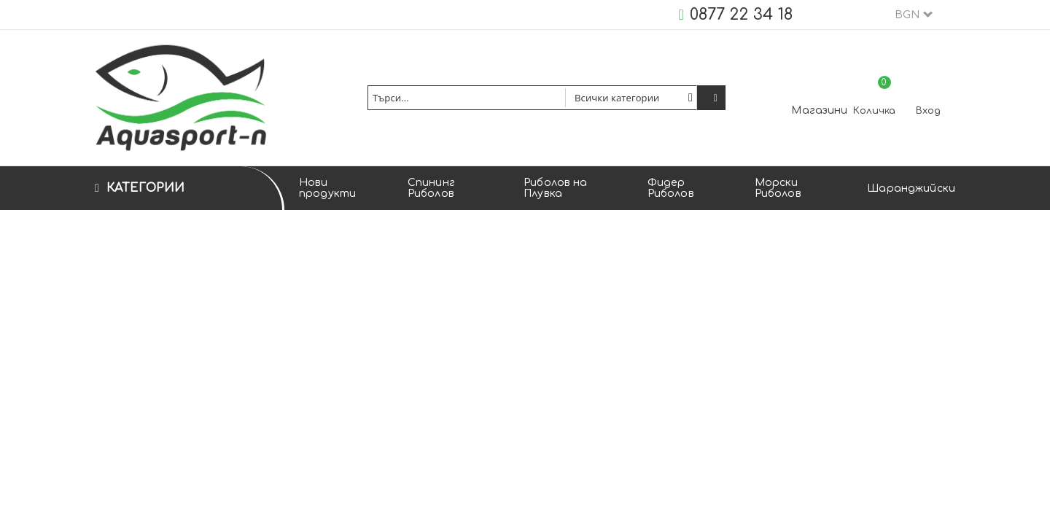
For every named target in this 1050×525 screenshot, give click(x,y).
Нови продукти (327, 188)
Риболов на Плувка (555, 188)
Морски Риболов (778, 188)
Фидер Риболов (671, 188)
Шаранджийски (911, 188)
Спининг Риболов (431, 188)
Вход (928, 111)
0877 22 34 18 (741, 14)
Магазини (819, 110)
